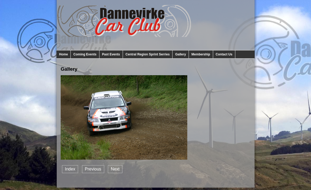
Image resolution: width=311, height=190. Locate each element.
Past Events (111, 54)
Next (115, 169)
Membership (201, 54)
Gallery (180, 54)
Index (70, 169)
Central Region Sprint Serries (148, 54)
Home (63, 54)
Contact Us (224, 54)
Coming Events (84, 54)
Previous (93, 169)
